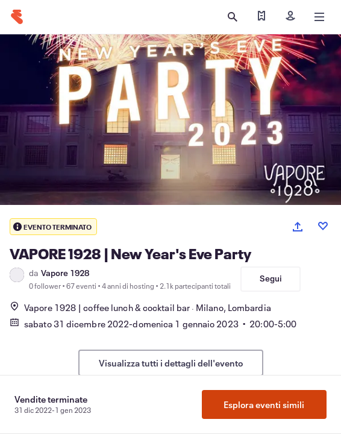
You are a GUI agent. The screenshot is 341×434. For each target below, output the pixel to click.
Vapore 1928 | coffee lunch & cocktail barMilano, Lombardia (140, 307)
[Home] (17, 17)
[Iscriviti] (290, 17)
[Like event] (322, 226)
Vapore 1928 (65, 273)
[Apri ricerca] (233, 17)
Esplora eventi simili (264, 404)
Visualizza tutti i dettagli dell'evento (171, 363)
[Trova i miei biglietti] (261, 17)
